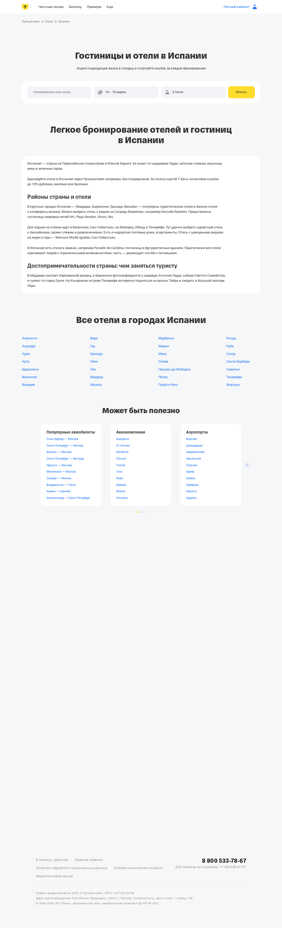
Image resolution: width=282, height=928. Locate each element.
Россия (121, 458)
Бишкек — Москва (59, 452)
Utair (119, 471)
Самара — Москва (58, 478)
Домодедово (194, 445)
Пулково (191, 465)
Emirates (122, 497)
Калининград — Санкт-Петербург (68, 497)
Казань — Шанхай (58, 491)
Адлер (190, 471)
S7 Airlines (123, 445)
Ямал (119, 478)
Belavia (120, 491)
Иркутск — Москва (59, 465)
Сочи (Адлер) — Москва (62, 439)
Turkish (120, 465)
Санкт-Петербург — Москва (64, 445)
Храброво (192, 484)
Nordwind (122, 452)
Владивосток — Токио (61, 484)
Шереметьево (195, 452)
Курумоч (191, 497)
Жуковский (193, 458)
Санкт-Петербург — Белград (65, 458)
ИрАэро (121, 484)
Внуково (191, 439)
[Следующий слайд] (247, 465)
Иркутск (191, 491)
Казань (190, 478)
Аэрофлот (122, 439)
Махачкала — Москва (61, 471)
